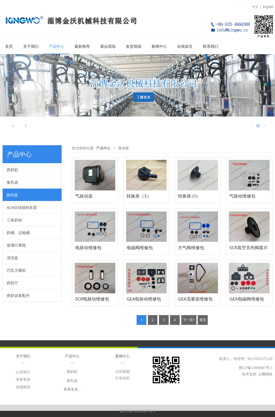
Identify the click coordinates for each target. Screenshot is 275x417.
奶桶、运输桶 (18, 232)
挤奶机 (12, 169)
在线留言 (185, 46)
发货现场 (133, 46)
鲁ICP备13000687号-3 (137, 410)
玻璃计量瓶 (16, 244)
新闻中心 (159, 46)
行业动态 (122, 378)
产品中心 (56, 46)
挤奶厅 (12, 282)
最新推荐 (82, 46)
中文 (255, 7)
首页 (9, 46)
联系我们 (210, 46)
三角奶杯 (14, 219)
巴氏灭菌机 (16, 270)
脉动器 (12, 194)
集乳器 (12, 182)
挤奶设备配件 (18, 295)
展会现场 (108, 46)
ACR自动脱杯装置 (22, 207)
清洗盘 (12, 257)
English (268, 7)
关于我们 (31, 46)
